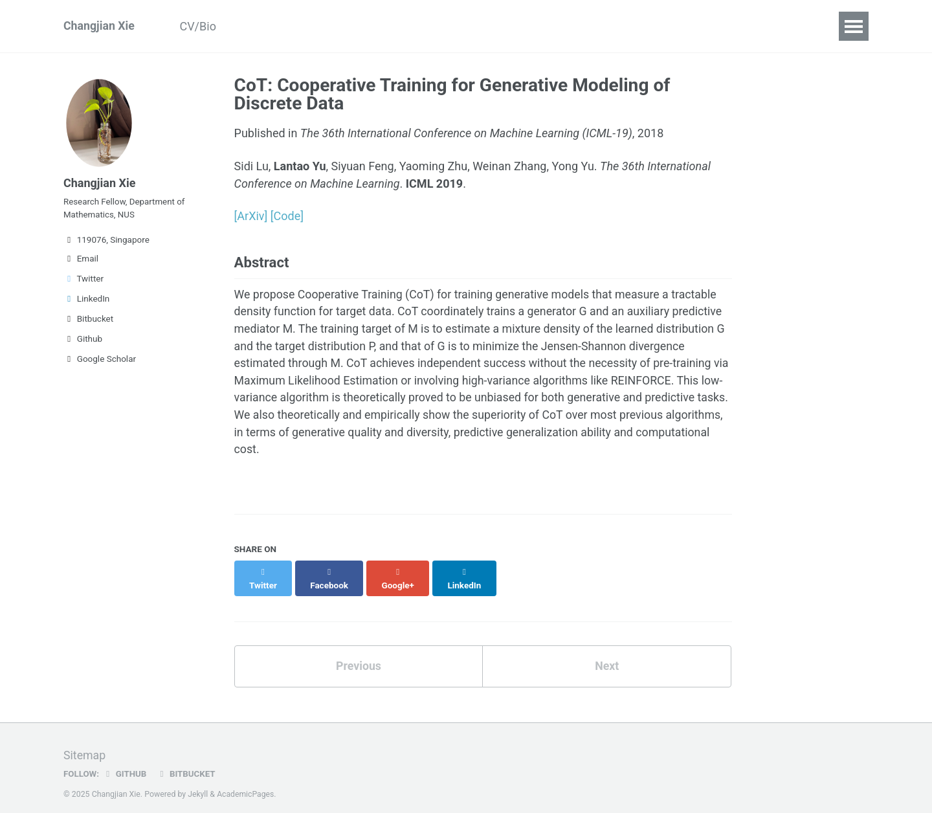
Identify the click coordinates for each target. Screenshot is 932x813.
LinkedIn (86, 300)
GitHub (125, 763)
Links (649, 26)
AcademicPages (246, 783)
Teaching (403, 26)
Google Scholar (99, 360)
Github (82, 340)
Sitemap (84, 745)
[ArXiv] (251, 216)
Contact (591, 26)
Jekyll (198, 783)
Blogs (465, 26)
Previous (358, 656)
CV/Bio (200, 26)
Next (607, 656)
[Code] (287, 216)
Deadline (526, 26)
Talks (343, 26)
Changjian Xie (99, 26)
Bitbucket (88, 320)
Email (80, 260)
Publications (274, 26)
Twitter (83, 280)
